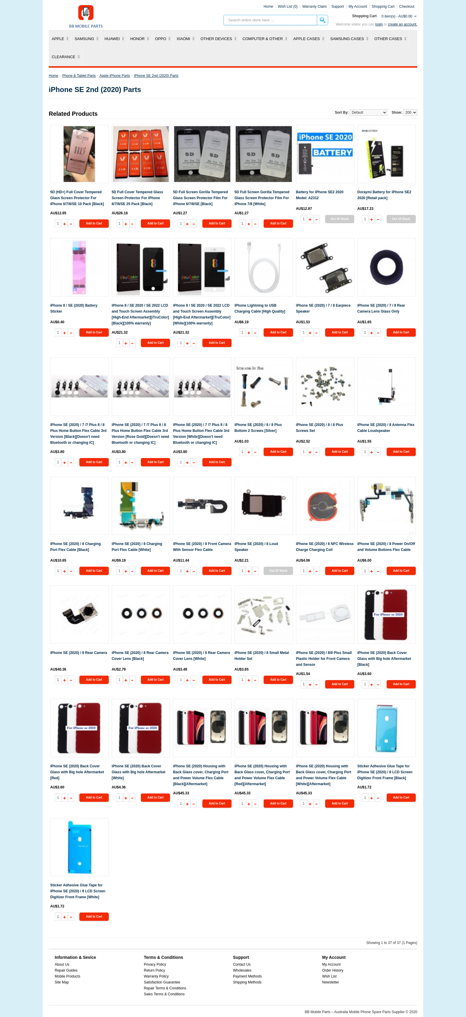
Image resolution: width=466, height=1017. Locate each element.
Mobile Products (67, 976)
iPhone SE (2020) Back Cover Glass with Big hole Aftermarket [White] (139, 772)
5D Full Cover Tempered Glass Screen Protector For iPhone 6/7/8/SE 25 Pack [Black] (137, 198)
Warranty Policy (156, 976)
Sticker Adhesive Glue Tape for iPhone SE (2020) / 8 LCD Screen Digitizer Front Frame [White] (77, 891)
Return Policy (154, 970)
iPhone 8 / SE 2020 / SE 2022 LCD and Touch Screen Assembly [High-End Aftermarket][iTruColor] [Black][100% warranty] (140, 314)
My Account (331, 964)
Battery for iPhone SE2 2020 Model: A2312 (320, 195)
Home (268, 6)
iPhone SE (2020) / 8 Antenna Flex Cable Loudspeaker (385, 428)
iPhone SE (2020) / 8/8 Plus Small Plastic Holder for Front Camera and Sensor (324, 659)
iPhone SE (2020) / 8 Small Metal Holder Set (261, 656)
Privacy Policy (155, 964)
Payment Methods (247, 976)
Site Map (62, 982)
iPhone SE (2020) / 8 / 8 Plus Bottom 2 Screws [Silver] (258, 428)
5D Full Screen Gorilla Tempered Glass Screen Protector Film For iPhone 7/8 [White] (261, 198)
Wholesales (242, 970)
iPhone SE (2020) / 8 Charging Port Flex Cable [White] (137, 547)
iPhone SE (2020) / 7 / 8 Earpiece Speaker (323, 308)
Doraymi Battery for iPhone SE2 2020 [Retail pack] (384, 195)
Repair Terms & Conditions (165, 988)
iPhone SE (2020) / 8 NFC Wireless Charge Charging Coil (325, 547)
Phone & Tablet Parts (79, 76)
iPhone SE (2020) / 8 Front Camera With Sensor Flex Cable (202, 547)
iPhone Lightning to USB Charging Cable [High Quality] (259, 308)
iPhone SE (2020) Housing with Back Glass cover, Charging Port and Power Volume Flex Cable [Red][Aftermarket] (262, 775)
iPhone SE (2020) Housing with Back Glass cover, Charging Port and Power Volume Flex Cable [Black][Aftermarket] (200, 775)
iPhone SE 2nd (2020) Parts (156, 76)
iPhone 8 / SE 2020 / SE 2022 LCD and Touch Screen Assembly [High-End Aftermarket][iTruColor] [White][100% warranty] (201, 314)
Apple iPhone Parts (115, 76)
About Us (62, 964)
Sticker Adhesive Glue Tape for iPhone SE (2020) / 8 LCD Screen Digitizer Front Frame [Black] (384, 772)
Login (379, 24)
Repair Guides (66, 970)
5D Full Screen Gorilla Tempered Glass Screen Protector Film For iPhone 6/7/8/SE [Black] (200, 198)
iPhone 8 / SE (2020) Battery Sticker (73, 308)
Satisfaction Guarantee (162, 982)
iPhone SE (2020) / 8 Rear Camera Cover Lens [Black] (140, 656)
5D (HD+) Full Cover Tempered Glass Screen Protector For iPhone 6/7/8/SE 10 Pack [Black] (77, 198)
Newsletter (330, 982)
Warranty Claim (314, 6)
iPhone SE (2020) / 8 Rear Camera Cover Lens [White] (201, 656)
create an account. (402, 24)
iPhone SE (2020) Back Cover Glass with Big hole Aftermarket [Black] (384, 659)
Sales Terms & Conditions (164, 994)
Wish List (329, 976)
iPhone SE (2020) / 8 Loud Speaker (256, 547)
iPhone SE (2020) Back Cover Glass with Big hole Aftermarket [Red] (77, 772)
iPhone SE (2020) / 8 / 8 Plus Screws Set (319, 428)
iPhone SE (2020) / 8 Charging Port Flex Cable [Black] (75, 547)
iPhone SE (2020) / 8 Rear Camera (78, 653)
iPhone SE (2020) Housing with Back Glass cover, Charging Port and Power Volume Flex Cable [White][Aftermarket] (323, 775)
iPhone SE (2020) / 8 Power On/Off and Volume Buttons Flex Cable (386, 547)
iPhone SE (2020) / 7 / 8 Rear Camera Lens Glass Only (381, 308)
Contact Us (242, 964)
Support (337, 6)
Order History (332, 970)
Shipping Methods (247, 982)
